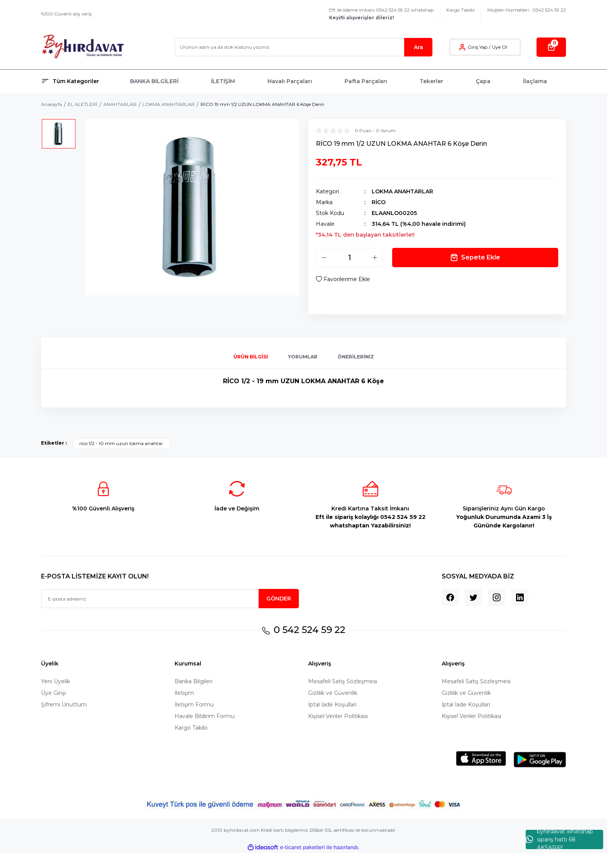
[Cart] (551, 47)
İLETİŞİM (223, 81)
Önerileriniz (356, 357)
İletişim (184, 692)
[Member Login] (462, 47)
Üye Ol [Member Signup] (499, 47)
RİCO (379, 202)
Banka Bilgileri (194, 681)
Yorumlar (302, 357)
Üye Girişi (53, 692)
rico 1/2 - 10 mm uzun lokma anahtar (121, 443)
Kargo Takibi (460, 10)
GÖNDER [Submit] (278, 598)
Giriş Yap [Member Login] (477, 47)
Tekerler (431, 81)
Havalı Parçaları (289, 81)
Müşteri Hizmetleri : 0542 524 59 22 (526, 10)
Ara (418, 47)
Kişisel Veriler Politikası (338, 716)
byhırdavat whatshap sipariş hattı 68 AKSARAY (559, 839)
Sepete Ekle (475, 257)
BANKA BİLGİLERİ (154, 81)
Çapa (483, 81)
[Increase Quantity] (374, 257)
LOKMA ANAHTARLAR (402, 191)
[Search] (303, 47)
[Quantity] (349, 257)
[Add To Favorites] (343, 279)
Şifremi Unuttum (64, 704)
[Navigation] (81, 81)
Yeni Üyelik (55, 681)
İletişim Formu (194, 704)
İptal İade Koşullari (332, 704)
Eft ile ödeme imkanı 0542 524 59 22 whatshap (381, 13)
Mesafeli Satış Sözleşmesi (342, 681)
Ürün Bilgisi (250, 357)
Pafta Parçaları (366, 81)
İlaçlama (535, 81)
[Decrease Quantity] (324, 257)
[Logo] (82, 47)
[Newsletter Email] (170, 598)
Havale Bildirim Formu (205, 716)
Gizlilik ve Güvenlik (332, 692)
